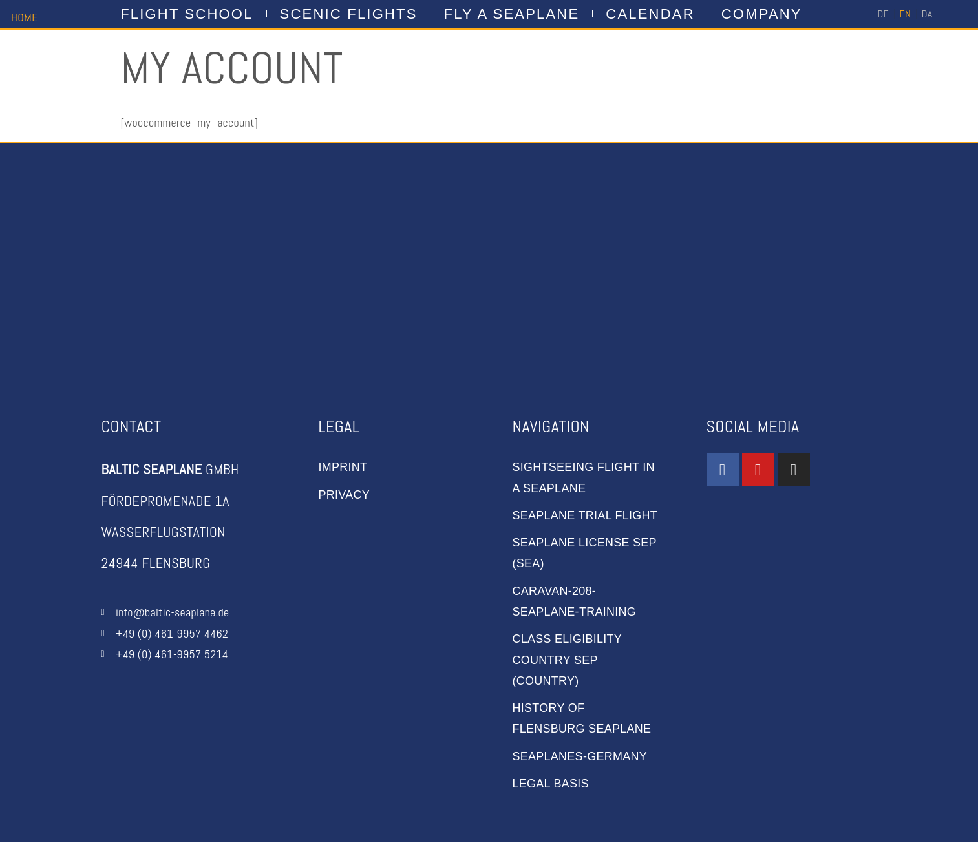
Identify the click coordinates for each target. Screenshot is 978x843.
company (761, 14)
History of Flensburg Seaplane (582, 719)
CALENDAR (650, 14)
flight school (186, 14)
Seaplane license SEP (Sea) (585, 553)
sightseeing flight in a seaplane (584, 477)
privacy (344, 494)
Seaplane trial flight (585, 515)
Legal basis (551, 784)
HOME (24, 17)
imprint (343, 467)
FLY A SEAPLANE (512, 14)
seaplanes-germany (580, 757)
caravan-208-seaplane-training (575, 601)
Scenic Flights (349, 14)
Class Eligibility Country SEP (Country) (567, 660)
